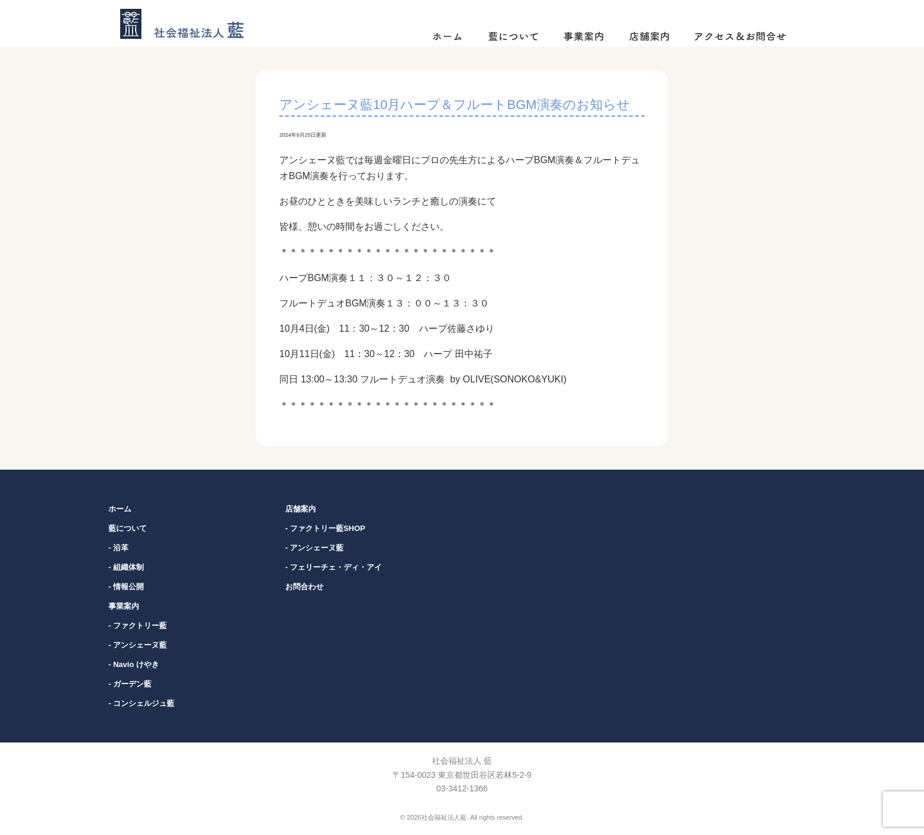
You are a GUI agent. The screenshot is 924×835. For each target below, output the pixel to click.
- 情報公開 (126, 586)
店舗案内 (300, 508)
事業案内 (123, 606)
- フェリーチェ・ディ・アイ (333, 567)
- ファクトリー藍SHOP (325, 528)
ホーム (119, 508)
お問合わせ (304, 586)
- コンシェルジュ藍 (141, 703)
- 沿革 (118, 547)
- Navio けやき (133, 664)
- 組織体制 (126, 567)
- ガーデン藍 (129, 683)
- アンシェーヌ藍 (137, 645)
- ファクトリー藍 (137, 625)
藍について (127, 528)
